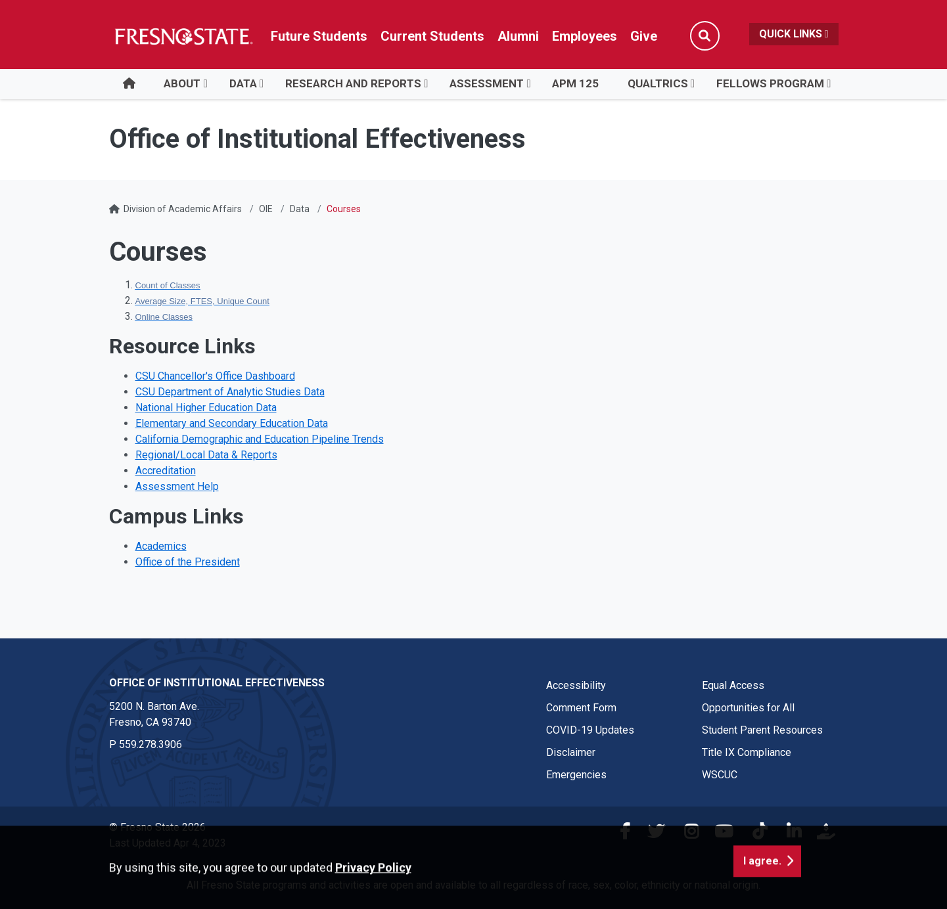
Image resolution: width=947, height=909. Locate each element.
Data (243, 83)
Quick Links (794, 34)
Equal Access (733, 685)
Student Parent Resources (762, 730)
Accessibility (576, 685)
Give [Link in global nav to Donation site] (643, 36)
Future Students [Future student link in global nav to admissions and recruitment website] (319, 36)
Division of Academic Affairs (183, 209)
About (182, 83)
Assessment (487, 83)
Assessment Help (177, 486)
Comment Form (581, 707)
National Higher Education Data (206, 407)
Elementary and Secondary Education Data (231, 423)
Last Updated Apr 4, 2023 (167, 843)
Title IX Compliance (746, 752)
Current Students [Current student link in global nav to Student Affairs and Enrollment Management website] (432, 36)
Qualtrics (658, 83)
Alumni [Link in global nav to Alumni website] (518, 36)
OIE (266, 209)
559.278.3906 (150, 744)
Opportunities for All (748, 707)
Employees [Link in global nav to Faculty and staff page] (584, 36)
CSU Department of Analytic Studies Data (230, 392)
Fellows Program (770, 83)
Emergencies (576, 774)
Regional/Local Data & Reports (206, 455)
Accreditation (165, 470)
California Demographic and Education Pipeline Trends (259, 439)
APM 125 (575, 83)
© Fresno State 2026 (157, 827)
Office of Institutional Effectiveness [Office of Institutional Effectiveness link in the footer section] (217, 682)
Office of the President (187, 562)
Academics (161, 546)
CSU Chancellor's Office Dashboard (215, 376)
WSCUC (719, 774)
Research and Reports (353, 83)
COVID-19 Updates (590, 730)
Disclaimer (570, 752)
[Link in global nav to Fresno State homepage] (183, 36)
